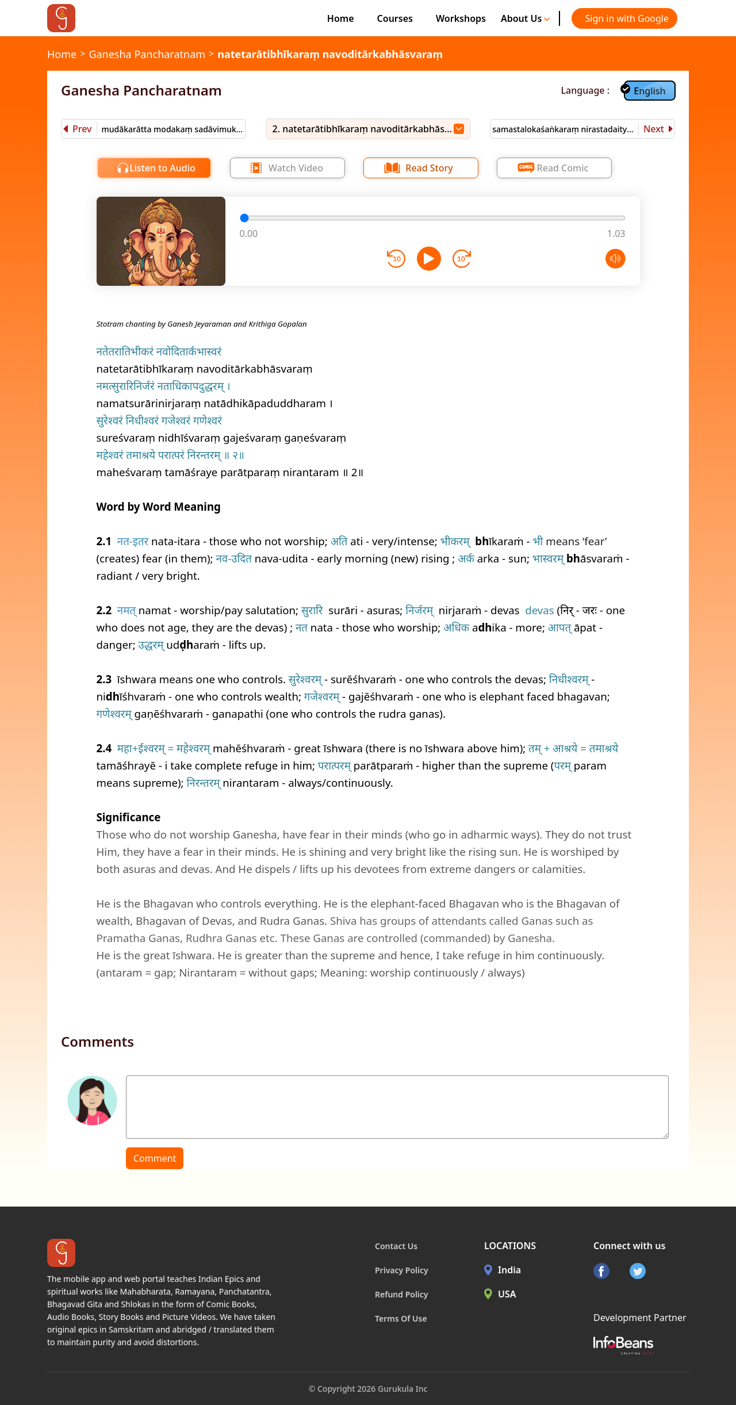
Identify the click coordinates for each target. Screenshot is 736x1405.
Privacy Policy (401, 1270)
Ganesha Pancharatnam (147, 54)
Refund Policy (401, 1294)
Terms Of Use (401, 1318)
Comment (154, 1158)
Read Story (429, 168)
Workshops (461, 18)
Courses (395, 18)
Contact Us (396, 1246)
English (649, 91)
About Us (525, 18)
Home (340, 18)
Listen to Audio (162, 168)
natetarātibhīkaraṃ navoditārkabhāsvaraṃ (330, 54)
